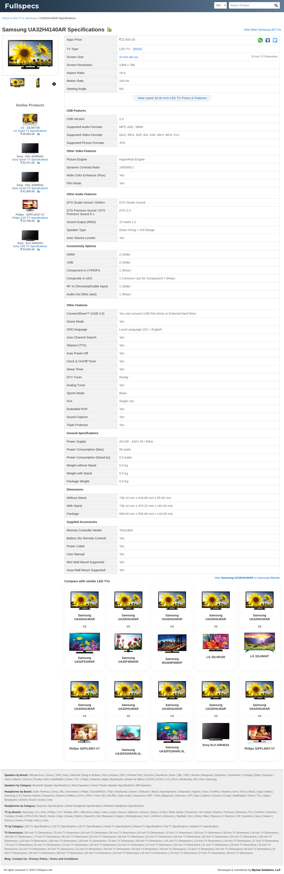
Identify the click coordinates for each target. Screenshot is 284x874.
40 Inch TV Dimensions (151, 832)
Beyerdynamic (168, 791)
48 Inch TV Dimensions (257, 849)
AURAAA (156, 816)
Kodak (19, 816)
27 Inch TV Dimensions (266, 840)
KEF (122, 775)
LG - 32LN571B (30, 127)
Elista (257, 775)
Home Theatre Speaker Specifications (112, 785)
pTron (174, 779)
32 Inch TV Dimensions (265, 56)
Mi (195, 779)
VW (238, 816)
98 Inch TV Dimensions (131, 836)
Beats (155, 791)
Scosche (148, 775)
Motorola (241, 812)
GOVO (150, 779)
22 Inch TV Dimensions (47, 844)
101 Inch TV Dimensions (178, 840)
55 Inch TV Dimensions (187, 844)
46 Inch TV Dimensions (103, 844)
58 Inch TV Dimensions (243, 836)
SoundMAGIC (98, 791)
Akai (36, 820)
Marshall (75, 775)
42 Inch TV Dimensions (131, 844)
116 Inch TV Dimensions (237, 840)
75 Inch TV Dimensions (19, 844)
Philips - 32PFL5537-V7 (30, 214)
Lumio (44, 820)
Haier (97, 812)
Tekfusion (144, 791)
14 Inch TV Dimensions (201, 849)
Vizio (105, 775)
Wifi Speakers (143, 785)
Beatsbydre (116, 779)
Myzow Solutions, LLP (266, 869)
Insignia (119, 816)
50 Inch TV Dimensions (229, 849)
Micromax (86, 812)
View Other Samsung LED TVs (262, 29)
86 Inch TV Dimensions (75, 836)
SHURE (111, 795)
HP (190, 795)
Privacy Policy (38, 858)
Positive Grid (134, 775)
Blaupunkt (207, 775)
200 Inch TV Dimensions (38, 832)
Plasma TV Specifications (147, 826)
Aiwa (7, 779)
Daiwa (69, 816)
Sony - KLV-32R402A (30, 243)
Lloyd (113, 812)
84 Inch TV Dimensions (98, 853)
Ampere (113, 775)
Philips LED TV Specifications (30, 217)
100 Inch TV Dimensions (18, 836)
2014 (137, 49)
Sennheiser (234, 775)
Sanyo (51, 816)
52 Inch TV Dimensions (159, 836)
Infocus (144, 812)
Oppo (260, 791)
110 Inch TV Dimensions (183, 853)
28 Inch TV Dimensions (145, 849)
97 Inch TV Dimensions (212, 853)
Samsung (30, 18)
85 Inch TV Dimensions (236, 832)
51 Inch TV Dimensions (33, 849)
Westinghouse (134, 816)
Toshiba (67, 812)
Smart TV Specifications (117, 826)
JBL (180, 775)
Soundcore (162, 775)
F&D (186, 775)
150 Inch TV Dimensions (92, 840)
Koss (205, 791)
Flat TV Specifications (176, 826)
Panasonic (48, 795)
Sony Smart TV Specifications (30, 159)
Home (5, 18)
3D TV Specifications (90, 826)
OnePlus (215, 791)
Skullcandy (186, 779)
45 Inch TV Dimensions (154, 853)
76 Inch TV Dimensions (121, 840)
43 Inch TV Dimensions (61, 849)
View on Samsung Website (247, 577)
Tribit (58, 775)
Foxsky (38, 779)
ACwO (160, 779)
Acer (146, 816)
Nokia (268, 791)
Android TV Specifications (204, 826)
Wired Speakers (80, 785)
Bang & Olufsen (91, 775)
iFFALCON (31, 816)
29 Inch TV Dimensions (244, 844)
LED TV (17, 18)
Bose (172, 775)
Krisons (27, 779)
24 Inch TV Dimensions (75, 844)
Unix (201, 779)
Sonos (49, 775)
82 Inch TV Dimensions (103, 836)
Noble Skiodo (176, 812)
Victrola (195, 775)
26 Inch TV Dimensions (117, 849)
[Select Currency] (220, 5)
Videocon (133, 812)
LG (167, 779)
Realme (226, 791)
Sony (66, 775)
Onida (163, 812)
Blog (7, 858)
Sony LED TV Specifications (30, 246)
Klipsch (196, 791)
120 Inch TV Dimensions (208, 832)
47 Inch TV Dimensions (159, 844)
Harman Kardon (31, 795)
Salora (154, 812)
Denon (133, 791)
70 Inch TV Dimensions (67, 832)
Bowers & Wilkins (135, 779)
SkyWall (180, 816)
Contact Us (20, 858)
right (54, 84)
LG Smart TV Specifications (30, 130)
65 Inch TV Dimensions (95, 832)
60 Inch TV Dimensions (123, 832)
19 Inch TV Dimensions (126, 853)
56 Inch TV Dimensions (187, 836)
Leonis (18, 820)
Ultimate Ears (36, 775)
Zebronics (220, 775)
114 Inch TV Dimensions (207, 840)
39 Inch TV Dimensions (173, 849)
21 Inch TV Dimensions (215, 844)
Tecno (243, 791)
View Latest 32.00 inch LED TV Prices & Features (172, 98)
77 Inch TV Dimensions (47, 836)
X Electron (228, 816)
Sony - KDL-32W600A (30, 156)
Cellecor (16, 779)
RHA (89, 795)
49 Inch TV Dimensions (42, 853)
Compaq (247, 775)
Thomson (229, 812)
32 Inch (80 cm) (128, 57)
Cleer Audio (124, 795)
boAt (46, 779)
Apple (105, 779)
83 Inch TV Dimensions (215, 836)
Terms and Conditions (64, 858)
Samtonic (248, 816)
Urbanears (184, 791)
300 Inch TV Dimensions (63, 840)
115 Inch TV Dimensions (33, 840)
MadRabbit (57, 779)
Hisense (95, 779)
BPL (76, 812)
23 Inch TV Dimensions (89, 849)
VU (59, 812)
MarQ (252, 791)
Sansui (122, 812)
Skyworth (89, 816)
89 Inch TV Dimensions (149, 840)
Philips (85, 779)
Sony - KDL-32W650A (30, 185)
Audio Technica (41, 791)
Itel (98, 816)
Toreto (68, 779)
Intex (105, 812)
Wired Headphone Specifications (84, 805)
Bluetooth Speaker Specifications (50, 785)
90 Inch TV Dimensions (240, 853)
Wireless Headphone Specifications (124, 805)
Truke (97, 795)
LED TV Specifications (37, 826)
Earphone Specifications (49, 805)
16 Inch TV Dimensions (265, 832)
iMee (206, 816)
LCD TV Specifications (64, 826)
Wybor (78, 816)
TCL (77, 779)
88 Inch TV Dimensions (70, 853)
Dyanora (267, 775)
